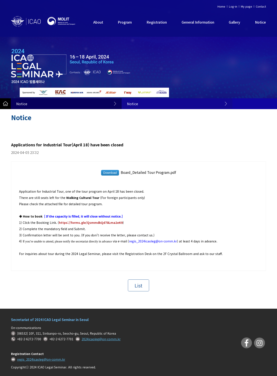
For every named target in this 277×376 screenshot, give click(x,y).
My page (246, 6)
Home (221, 6)
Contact (261, 6)
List (138, 285)
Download (110, 172)
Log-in (233, 6)
